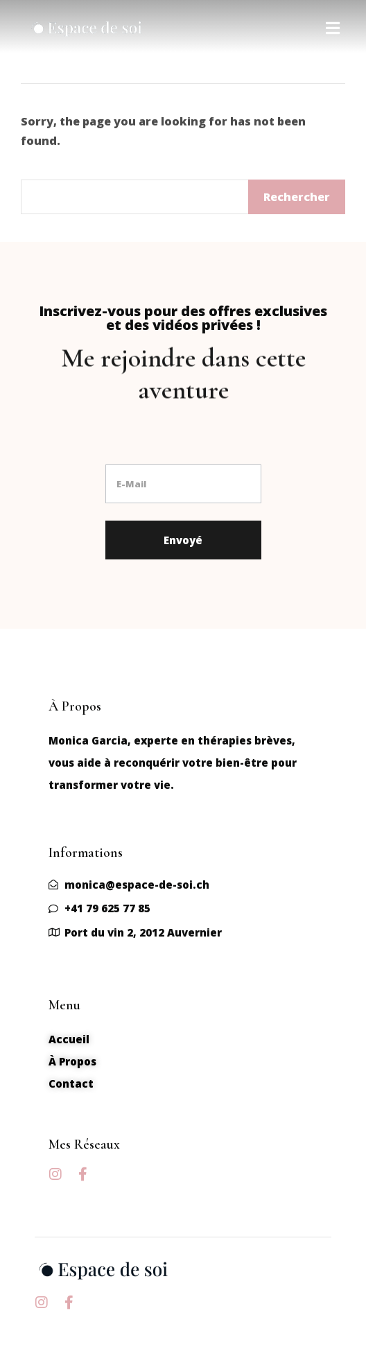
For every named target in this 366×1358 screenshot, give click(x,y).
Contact (71, 1083)
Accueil (69, 1039)
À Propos (72, 1061)
